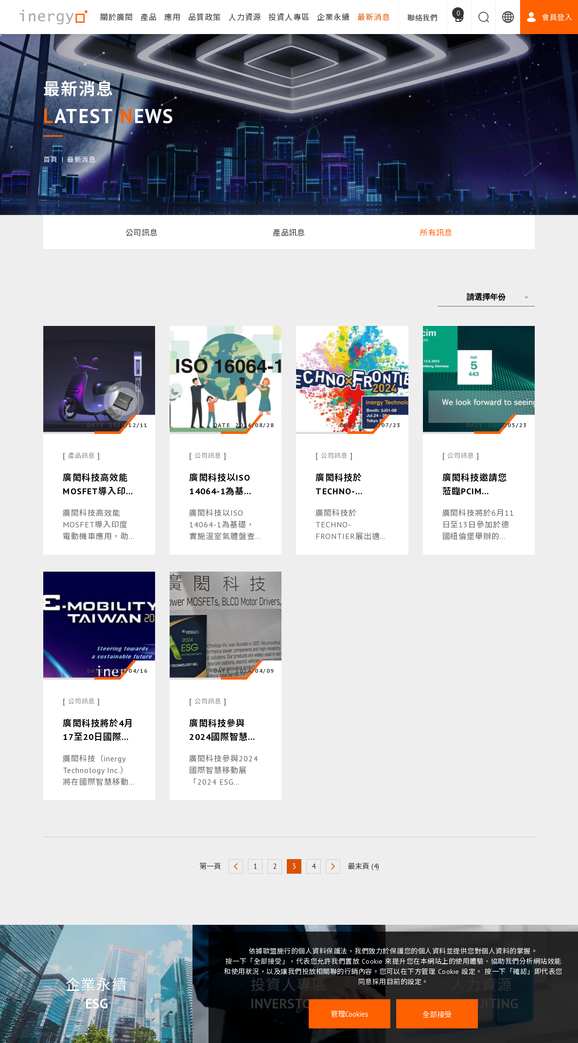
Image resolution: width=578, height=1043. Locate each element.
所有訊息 (436, 232)
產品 (148, 17)
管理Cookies (349, 1014)
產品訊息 (289, 232)
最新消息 (373, 17)
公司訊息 (141, 232)
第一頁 (210, 866)
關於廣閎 (116, 17)
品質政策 (204, 17)
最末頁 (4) (363, 866)
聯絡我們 (422, 17)
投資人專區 (289, 17)
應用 (172, 17)
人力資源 (245, 17)
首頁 (50, 159)
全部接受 (437, 1014)
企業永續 (333, 17)
